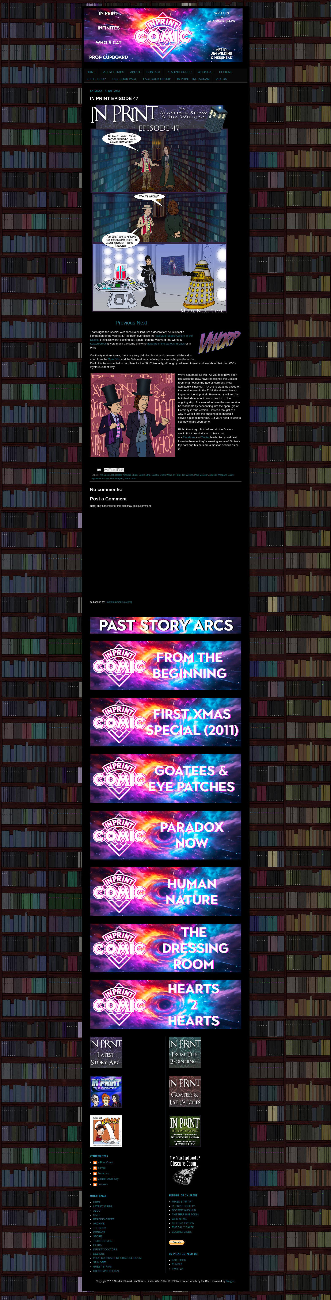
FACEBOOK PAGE (124, 79)
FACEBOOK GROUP (157, 79)
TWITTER (177, 1268)
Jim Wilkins (187, 475)
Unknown (103, 1184)
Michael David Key (108, 1178)
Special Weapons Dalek (221, 475)
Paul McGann (201, 475)
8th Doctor (116, 475)
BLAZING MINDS (182, 1231)
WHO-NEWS (179, 1219)
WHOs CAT (205, 72)
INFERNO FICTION (183, 1223)
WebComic (130, 478)
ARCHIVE (98, 1223)
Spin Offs (113, 359)
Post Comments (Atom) (119, 602)
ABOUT (135, 72)
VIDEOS (221, 79)
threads (180, 343)
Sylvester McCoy (100, 478)
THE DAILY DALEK (183, 1227)
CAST (96, 1215)
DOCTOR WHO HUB (184, 1210)
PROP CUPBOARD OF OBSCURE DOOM (117, 1258)
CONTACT (154, 72)
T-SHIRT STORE (103, 1240)
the (163, 343)
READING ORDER (179, 72)
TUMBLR (177, 1264)
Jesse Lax (103, 1173)
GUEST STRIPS (102, 1266)
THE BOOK (99, 1228)
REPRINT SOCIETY (183, 1206)
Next (142, 323)
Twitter (205, 437)
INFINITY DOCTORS (105, 1249)
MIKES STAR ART (182, 1201)
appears (152, 343)
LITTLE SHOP (96, 79)
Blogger (230, 1281)
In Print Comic (105, 1162)
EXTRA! (97, 1245)
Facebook (189, 437)
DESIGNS (225, 72)
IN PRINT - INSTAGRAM (193, 79)
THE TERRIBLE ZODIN (185, 1214)
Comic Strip (145, 475)
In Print (176, 475)
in (159, 343)
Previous (125, 323)
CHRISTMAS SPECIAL (106, 1271)
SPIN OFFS (100, 1262)
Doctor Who (166, 475)
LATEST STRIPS (113, 72)
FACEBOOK (179, 1260)
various (170, 343)
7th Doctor (105, 475)
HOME (91, 72)
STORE (97, 1236)
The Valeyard (116, 478)
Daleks (155, 475)
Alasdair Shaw (130, 475)
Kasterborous (98, 343)
